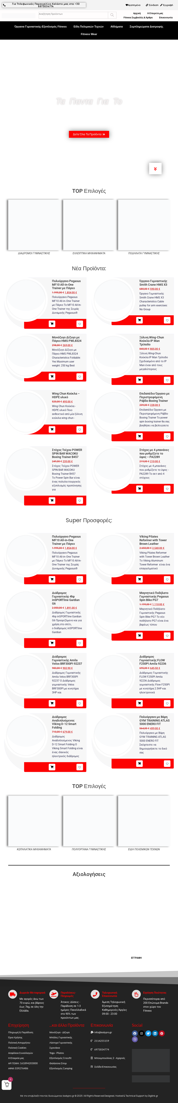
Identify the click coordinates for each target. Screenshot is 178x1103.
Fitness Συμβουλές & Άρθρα (138, 17)
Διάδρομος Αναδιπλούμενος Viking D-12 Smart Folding (64, 722)
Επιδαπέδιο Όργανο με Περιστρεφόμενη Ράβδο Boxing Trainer (154, 397)
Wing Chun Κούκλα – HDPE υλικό (66, 395)
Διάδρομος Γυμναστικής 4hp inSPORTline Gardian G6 (66, 598)
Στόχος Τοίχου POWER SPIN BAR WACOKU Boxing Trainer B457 (67, 453)
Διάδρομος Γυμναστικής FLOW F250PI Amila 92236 (152, 660)
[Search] (112, 15)
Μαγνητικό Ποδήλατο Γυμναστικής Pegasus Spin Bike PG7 (154, 596)
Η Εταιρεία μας (155, 13)
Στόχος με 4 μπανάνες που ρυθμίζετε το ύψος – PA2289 (154, 453)
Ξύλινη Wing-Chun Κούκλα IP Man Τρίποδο (151, 341)
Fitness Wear (89, 34)
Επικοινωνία (166, 17)
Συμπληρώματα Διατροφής (146, 26)
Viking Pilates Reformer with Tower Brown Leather (153, 540)
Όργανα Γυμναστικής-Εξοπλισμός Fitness (40, 26)
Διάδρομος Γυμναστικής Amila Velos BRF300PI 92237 (67, 660)
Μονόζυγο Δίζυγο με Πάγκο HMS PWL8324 (66, 339)
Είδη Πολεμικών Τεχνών (88, 26)
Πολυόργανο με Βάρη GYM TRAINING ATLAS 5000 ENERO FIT (154, 720)
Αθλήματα (116, 26)
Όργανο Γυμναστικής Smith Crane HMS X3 (153, 282)
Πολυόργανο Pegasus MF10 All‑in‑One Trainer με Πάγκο (66, 284)
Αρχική (137, 13)
